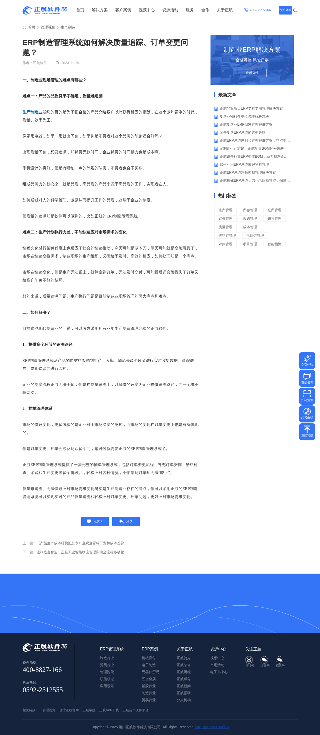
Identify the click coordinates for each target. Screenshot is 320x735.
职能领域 (107, 679)
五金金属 (149, 679)
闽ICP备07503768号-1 (212, 727)
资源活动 (170, 10)
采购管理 (226, 227)
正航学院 (89, 710)
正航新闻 (184, 686)
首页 (80, 10)
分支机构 (184, 700)
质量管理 (226, 236)
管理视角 (49, 28)
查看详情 (252, 75)
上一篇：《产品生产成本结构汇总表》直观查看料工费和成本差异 (76, 545)
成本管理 (251, 236)
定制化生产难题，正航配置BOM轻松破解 (252, 149)
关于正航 (225, 10)
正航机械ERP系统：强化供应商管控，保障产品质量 (255, 181)
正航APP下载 (109, 710)
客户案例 (123, 10)
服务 (190, 10)
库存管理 (251, 210)
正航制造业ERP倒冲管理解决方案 (246, 125)
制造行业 (149, 693)
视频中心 (147, 10)
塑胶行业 (149, 686)
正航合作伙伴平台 (135, 710)
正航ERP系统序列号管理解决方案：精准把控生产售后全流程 (255, 141)
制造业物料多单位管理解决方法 (244, 117)
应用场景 (107, 686)
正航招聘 (184, 693)
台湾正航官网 (69, 710)
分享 (127, 523)
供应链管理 (257, 244)
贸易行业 (149, 700)
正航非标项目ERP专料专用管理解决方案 (251, 109)
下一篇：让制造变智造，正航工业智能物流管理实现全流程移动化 (76, 554)
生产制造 (70, 28)
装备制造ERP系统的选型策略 (243, 133)
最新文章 (227, 95)
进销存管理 (227, 244)
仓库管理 (226, 219)
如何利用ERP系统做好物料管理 (244, 165)
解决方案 (100, 10)
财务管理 (251, 219)
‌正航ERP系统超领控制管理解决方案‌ (248, 173)
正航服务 (184, 679)
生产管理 (226, 210)
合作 (205, 10)
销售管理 (251, 227)
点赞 (93, 523)
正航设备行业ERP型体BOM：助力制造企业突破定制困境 (255, 157)
